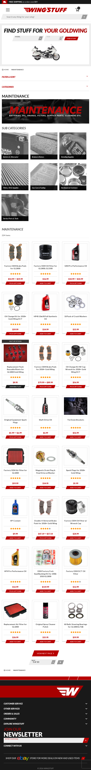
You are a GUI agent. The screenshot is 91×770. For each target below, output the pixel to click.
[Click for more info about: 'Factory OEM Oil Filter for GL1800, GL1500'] (45, 262)
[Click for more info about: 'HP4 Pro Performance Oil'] (15, 569)
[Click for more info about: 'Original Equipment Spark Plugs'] (15, 416)
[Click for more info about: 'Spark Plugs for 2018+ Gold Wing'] (75, 467)
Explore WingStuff (14, 724)
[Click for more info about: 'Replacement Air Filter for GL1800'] (15, 621)
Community (10, 719)
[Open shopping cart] (82, 10)
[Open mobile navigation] (8, 10)
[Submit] (86, 740)
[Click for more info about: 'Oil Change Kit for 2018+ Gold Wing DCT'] (15, 313)
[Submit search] (84, 17)
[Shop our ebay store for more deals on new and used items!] (45, 758)
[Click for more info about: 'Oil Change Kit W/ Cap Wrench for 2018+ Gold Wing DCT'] (75, 364)
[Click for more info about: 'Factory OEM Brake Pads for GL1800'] (15, 262)
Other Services (12, 709)
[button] (15, 145)
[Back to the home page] (45, 10)
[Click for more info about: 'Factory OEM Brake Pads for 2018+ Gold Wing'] (45, 364)
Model (17, 36)
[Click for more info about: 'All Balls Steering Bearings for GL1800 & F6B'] (75, 621)
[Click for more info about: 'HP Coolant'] (15, 517)
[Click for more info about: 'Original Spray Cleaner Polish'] (45, 621)
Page (33, 660)
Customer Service (13, 704)
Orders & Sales (11, 714)
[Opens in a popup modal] (15, 283)
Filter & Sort (8, 77)
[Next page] (60, 662)
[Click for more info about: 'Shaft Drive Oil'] (45, 416)
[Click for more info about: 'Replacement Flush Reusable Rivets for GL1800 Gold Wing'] (15, 364)
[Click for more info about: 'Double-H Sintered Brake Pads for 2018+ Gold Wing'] (45, 517)
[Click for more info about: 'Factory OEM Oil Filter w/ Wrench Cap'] (75, 517)
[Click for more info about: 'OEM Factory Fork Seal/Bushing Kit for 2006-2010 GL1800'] (45, 569)
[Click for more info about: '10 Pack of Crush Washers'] (75, 313)
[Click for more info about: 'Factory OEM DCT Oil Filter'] (75, 569)
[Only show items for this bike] (71, 38)
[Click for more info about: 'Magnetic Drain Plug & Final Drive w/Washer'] (45, 467)
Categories (8, 87)
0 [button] (78, 8)
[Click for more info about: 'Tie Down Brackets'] (75, 416)
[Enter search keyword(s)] (42, 17)
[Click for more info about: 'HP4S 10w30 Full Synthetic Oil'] (45, 313)
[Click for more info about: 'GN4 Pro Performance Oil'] (75, 262)
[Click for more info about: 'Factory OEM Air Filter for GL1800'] (15, 467)
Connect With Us (13, 746)
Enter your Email (11, 739)
